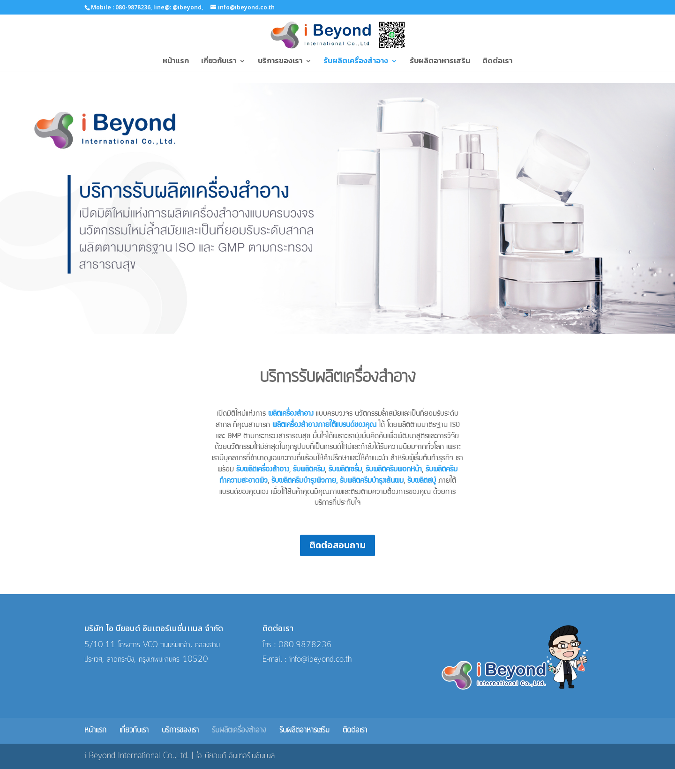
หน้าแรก (176, 61)
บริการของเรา (280, 61)
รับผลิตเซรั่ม (345, 470)
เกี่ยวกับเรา (218, 61)
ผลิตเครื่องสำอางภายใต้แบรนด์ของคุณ (325, 425)
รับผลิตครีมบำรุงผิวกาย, (304, 481)
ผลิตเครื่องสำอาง (291, 414)
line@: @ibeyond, (177, 7)
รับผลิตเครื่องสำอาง (355, 61)
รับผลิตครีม (309, 470)
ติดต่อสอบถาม (337, 545)
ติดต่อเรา (497, 61)
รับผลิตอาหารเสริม (440, 61)
